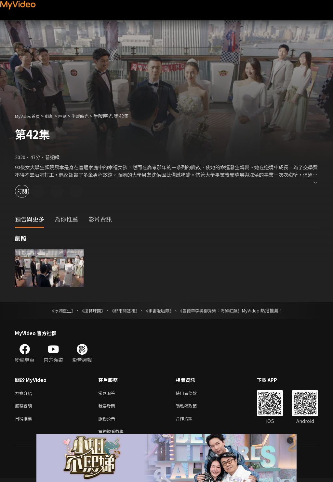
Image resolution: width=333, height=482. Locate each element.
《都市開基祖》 (123, 310)
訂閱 (28, 191)
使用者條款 (192, 393)
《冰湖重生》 (57, 310)
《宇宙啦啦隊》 (159, 310)
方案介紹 (24, 393)
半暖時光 (88, 115)
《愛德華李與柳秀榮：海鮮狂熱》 (214, 310)
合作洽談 (189, 420)
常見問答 (108, 393)
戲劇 (54, 115)
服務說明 (24, 407)
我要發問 (108, 407)
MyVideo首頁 (30, 115)
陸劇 (69, 115)
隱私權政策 (192, 407)
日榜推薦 (24, 420)
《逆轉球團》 (88, 310)
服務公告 (108, 420)
